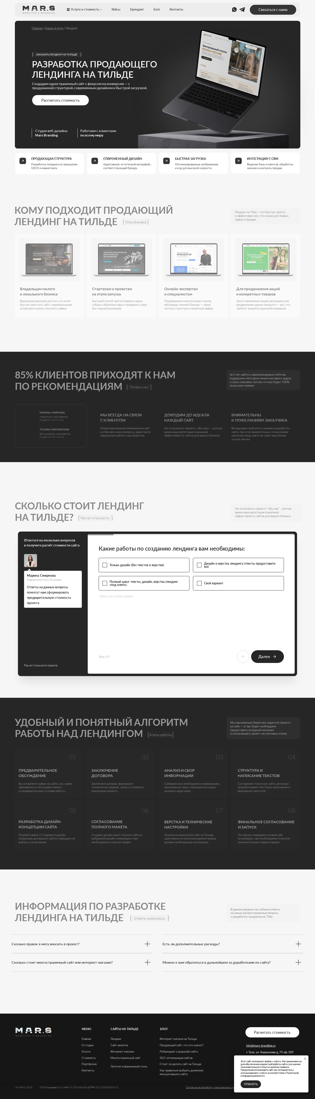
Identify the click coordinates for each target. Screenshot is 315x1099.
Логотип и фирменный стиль (128, 1066)
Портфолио (89, 1064)
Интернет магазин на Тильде (178, 1039)
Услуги (86, 1051)
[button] (273, 10)
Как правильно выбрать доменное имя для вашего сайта (181, 1072)
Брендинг (137, 9)
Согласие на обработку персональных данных (213, 1087)
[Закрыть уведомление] (305, 1059)
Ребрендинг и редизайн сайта (179, 1051)
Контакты (176, 9)
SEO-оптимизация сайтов (176, 1058)
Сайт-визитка (119, 1045)
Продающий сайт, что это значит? (182, 1045)
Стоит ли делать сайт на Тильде (180, 1064)
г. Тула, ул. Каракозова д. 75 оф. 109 (270, 1052)
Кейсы (116, 9)
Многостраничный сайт (125, 1058)
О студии (87, 1045)
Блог (157, 9)
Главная (37, 28)
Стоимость (89, 1058)
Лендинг (115, 1039)
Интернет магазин (122, 1051)
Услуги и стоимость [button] (85, 9)
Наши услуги (54, 28)
